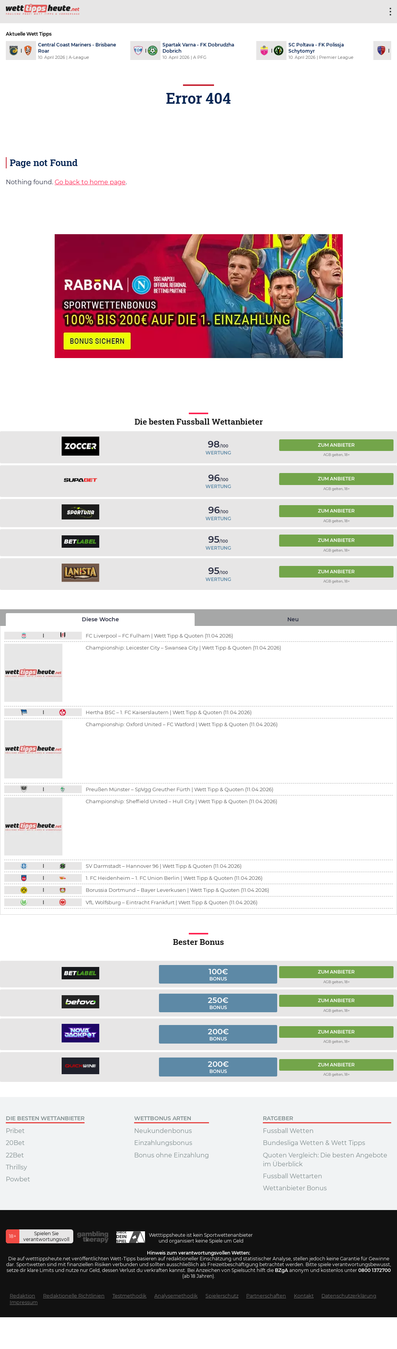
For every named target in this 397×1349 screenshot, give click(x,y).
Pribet (15, 1131)
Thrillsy (16, 1167)
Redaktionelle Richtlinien (74, 1296)
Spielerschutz (221, 1296)
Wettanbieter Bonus (295, 1188)
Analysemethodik (176, 1296)
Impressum (24, 1302)
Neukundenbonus (163, 1131)
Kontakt (304, 1296)
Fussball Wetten (288, 1131)
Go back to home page (90, 182)
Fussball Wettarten (292, 1176)
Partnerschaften (266, 1296)
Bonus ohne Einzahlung (171, 1155)
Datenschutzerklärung (348, 1296)
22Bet (15, 1155)
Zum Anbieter (336, 445)
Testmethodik (129, 1296)
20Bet (15, 1143)
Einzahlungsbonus (163, 1143)
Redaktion (22, 1296)
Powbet (18, 1179)
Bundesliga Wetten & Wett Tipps (314, 1143)
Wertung (218, 453)
